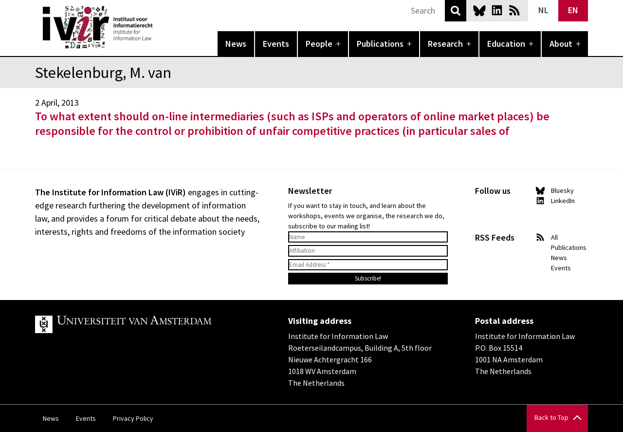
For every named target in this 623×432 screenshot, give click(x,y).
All (554, 237)
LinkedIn (497, 10)
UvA (148, 324)
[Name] (368, 237)
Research (445, 43)
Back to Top (551, 417)
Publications (380, 43)
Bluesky (479, 10)
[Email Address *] (368, 265)
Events (276, 43)
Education (506, 43)
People (319, 43)
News (235, 43)
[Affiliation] (368, 251)
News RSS (514, 10)
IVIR (159, 27)
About (561, 43)
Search (455, 10)
